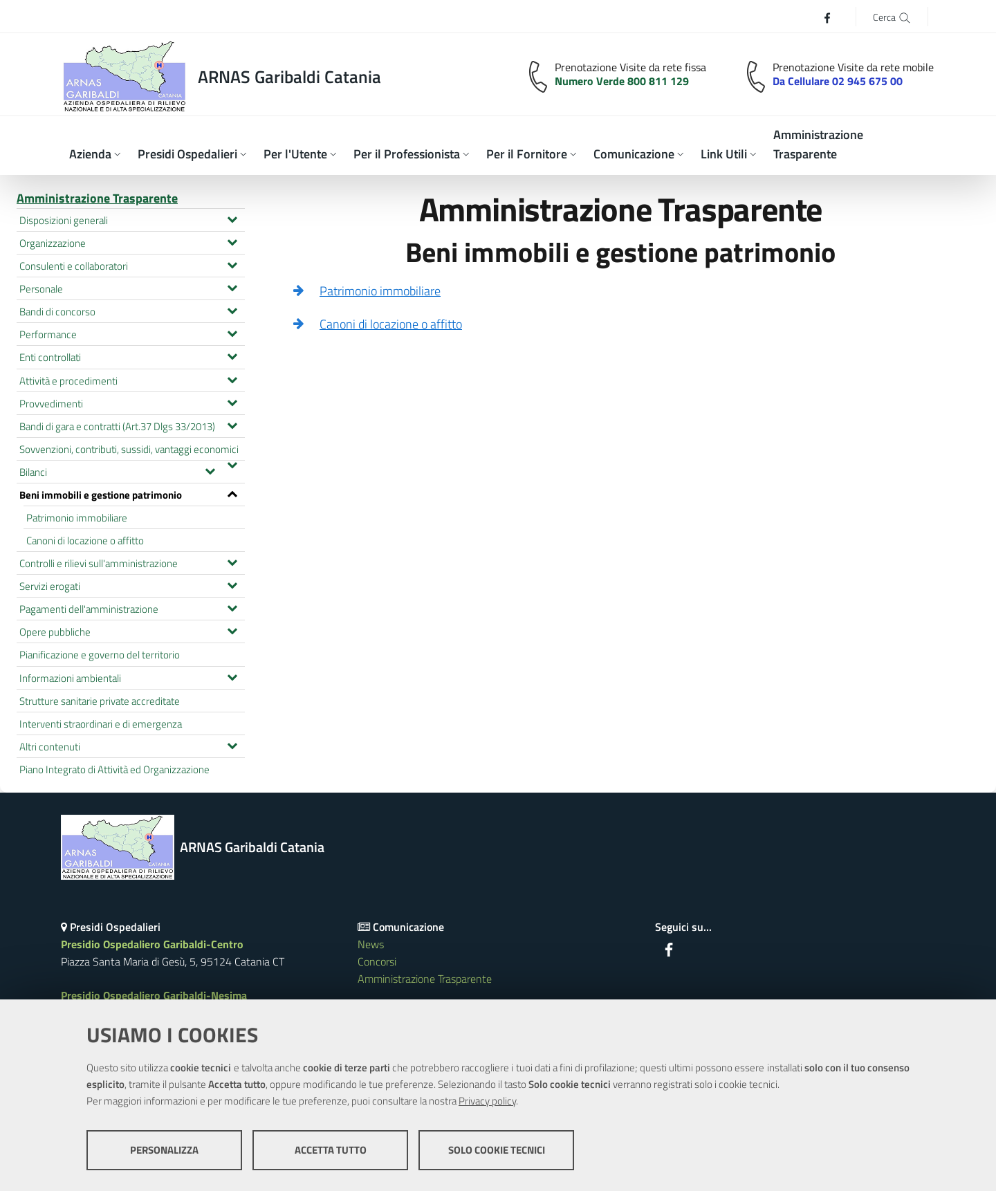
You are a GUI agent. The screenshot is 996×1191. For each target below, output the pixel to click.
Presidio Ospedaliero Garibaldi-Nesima (154, 995)
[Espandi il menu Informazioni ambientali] (232, 675)
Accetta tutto (331, 1150)
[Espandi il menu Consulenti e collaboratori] (232, 263)
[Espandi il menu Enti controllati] (232, 355)
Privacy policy (487, 1101)
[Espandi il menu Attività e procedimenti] (232, 378)
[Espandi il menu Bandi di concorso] (232, 309)
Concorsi (377, 961)
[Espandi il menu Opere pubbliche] (232, 629)
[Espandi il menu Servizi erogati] (232, 583)
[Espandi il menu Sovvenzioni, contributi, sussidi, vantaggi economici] (232, 463)
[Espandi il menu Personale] (232, 286)
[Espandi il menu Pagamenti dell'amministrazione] (232, 606)
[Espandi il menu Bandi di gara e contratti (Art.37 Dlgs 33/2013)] (232, 424)
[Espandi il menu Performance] (232, 332)
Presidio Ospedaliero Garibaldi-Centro (152, 944)
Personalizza (164, 1150)
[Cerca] (892, 16)
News (371, 944)
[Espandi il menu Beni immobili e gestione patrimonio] (232, 492)
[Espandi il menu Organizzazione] (232, 240)
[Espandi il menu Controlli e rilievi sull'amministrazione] (232, 561)
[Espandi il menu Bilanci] (210, 469)
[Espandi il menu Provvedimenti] (232, 401)
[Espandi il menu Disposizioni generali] (232, 218)
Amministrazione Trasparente (97, 198)
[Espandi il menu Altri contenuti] (232, 744)
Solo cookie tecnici (496, 1150)
